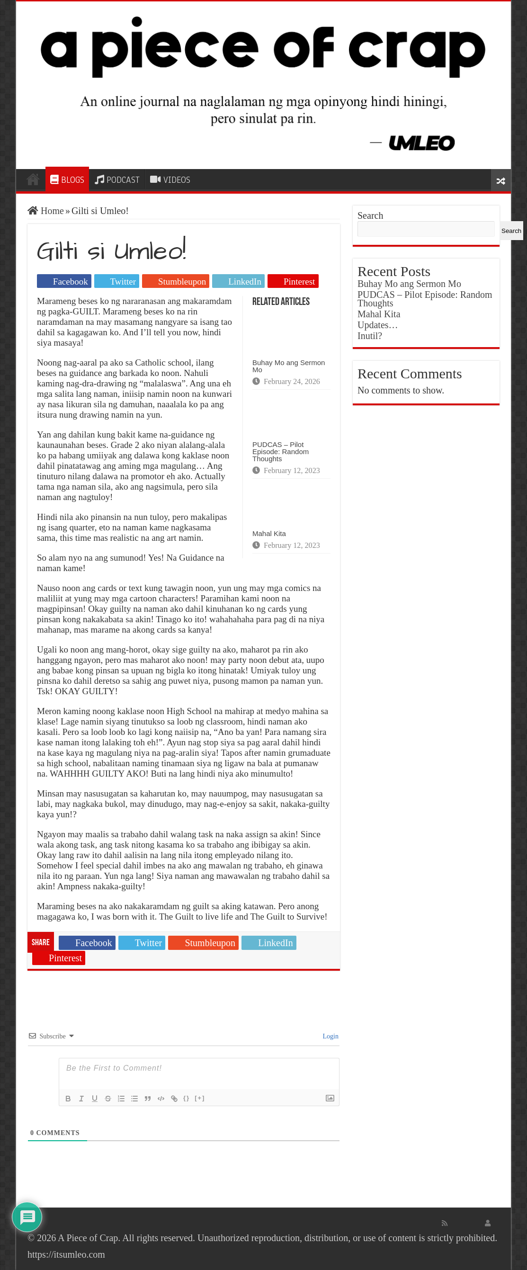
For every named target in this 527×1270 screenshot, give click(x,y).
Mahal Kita (269, 533)
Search (370, 215)
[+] (200, 1097)
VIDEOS (170, 180)
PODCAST (117, 180)
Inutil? (369, 336)
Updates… (377, 325)
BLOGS (67, 180)
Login (330, 1036)
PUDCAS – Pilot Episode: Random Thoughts (280, 451)
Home (45, 211)
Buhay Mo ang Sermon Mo (288, 366)
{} (186, 1097)
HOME (33, 179)
